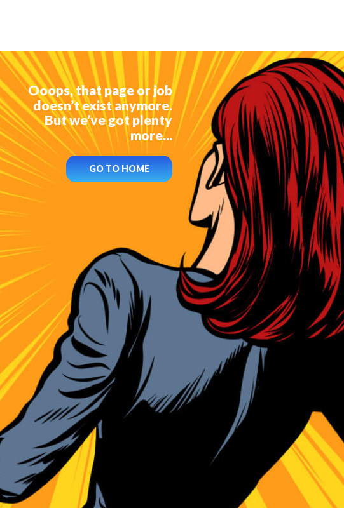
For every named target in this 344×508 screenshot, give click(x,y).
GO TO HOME (119, 168)
